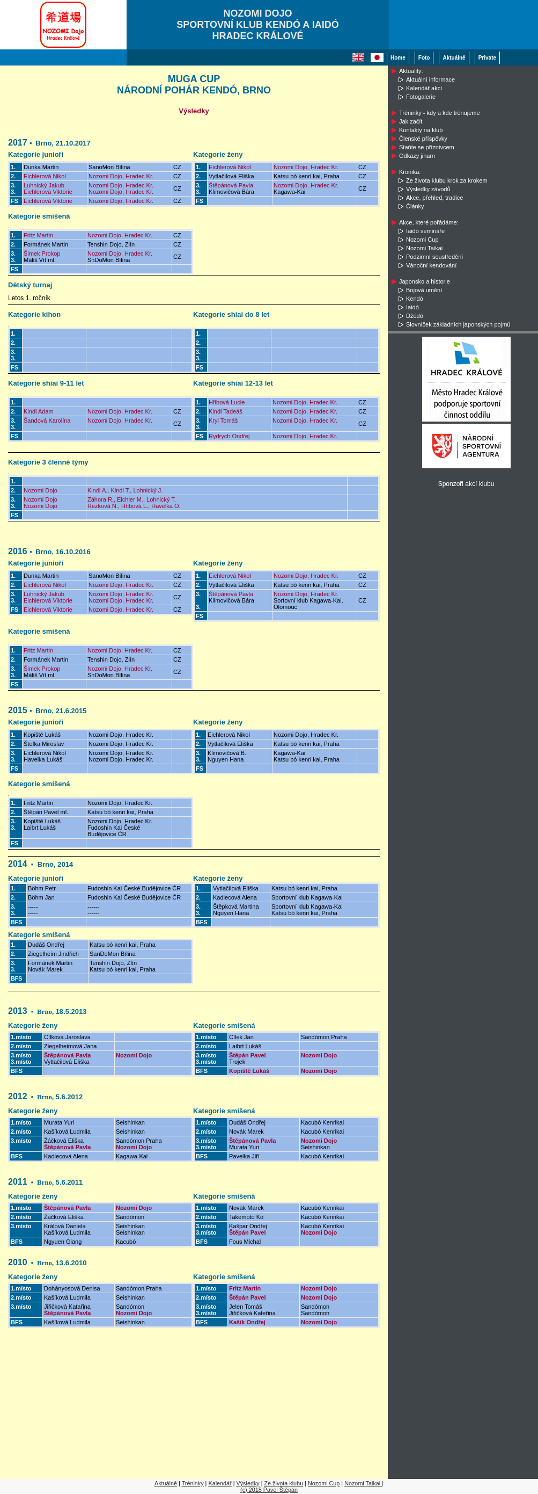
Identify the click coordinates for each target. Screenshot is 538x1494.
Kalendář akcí (424, 88)
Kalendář (219, 1483)
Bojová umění (424, 290)
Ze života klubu (284, 1483)
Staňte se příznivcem (426, 147)
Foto (424, 58)
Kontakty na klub (421, 130)
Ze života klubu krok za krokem (447, 180)
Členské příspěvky (423, 138)
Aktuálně (454, 58)
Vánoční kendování (431, 265)
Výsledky (247, 1483)
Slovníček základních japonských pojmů (458, 324)
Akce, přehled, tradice (434, 197)
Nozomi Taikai (424, 248)
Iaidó (412, 307)
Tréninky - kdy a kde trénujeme (439, 113)
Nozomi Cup (422, 239)
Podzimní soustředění (434, 256)
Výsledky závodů (428, 189)
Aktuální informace (430, 79)
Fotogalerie (421, 96)
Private (487, 58)
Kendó (414, 298)
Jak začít (410, 121)
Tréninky (193, 1483)
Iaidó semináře (425, 231)
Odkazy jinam (417, 156)
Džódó (414, 316)
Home (398, 58)
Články (415, 206)
